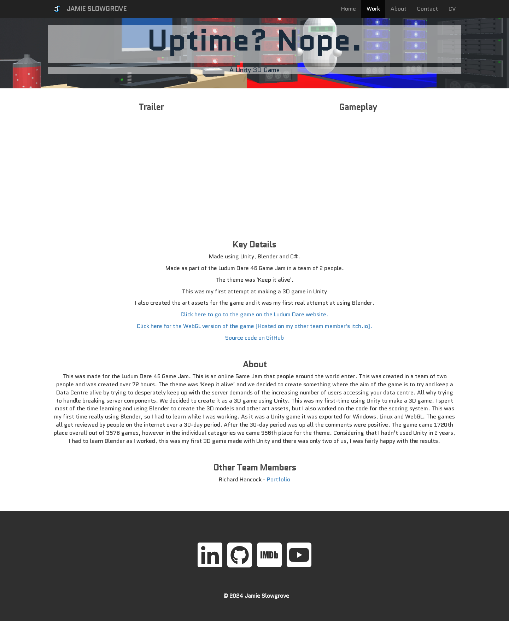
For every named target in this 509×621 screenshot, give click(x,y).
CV (452, 9)
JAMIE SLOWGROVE (97, 8)
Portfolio (278, 479)
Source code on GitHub (254, 338)
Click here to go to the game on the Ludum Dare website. (254, 314)
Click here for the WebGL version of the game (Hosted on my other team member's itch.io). (254, 326)
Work (373, 9)
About (398, 9)
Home (348, 9)
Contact (427, 9)
